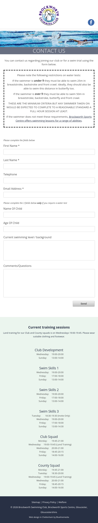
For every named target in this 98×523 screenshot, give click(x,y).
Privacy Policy (49, 502)
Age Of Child (11, 222)
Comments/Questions (17, 265)
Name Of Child (12, 208)
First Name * (11, 145)
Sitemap (36, 502)
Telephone (10, 174)
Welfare (62, 502)
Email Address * (13, 188)
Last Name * (11, 160)
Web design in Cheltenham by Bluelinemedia (49, 517)
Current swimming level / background (27, 237)
